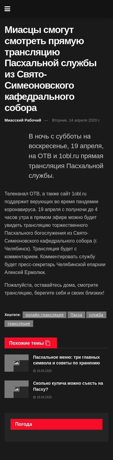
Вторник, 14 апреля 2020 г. (76, 120)
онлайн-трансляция (45, 315)
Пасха (76, 315)
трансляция (19, 323)
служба (96, 315)
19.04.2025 (42, 371)
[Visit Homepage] (60, 9)
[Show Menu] (7, 9)
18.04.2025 (42, 397)
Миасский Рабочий (23, 120)
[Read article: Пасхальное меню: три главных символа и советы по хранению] (17, 363)
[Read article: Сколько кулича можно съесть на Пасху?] (17, 389)
